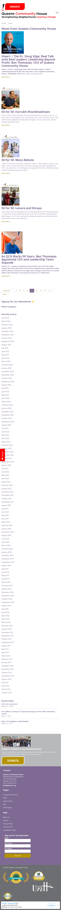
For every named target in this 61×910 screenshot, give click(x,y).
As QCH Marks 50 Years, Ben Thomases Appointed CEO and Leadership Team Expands (29, 259)
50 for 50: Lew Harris (9, 704)
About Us (6, 817)
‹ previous (6, 291)
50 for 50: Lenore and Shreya (22, 208)
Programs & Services (10, 795)
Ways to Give (7, 801)
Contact (5, 820)
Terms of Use (8, 827)
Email (6, 838)
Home (4, 23)
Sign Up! (18, 856)
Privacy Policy (8, 824)
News (10, 23)
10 (27, 291)
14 (45, 291)
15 (49, 291)
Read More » (6, 77)
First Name (8, 843)
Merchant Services (8, 900)
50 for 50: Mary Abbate (18, 160)
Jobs (4, 804)
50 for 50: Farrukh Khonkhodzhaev (26, 112)
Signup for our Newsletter (18, 301)
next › (5, 294)
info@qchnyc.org (9, 785)
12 (36, 291)
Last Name (8, 848)
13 (41, 291)
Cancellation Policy (9, 830)
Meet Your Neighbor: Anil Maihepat (15, 721)
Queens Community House (29, 15)
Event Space (7, 807)
